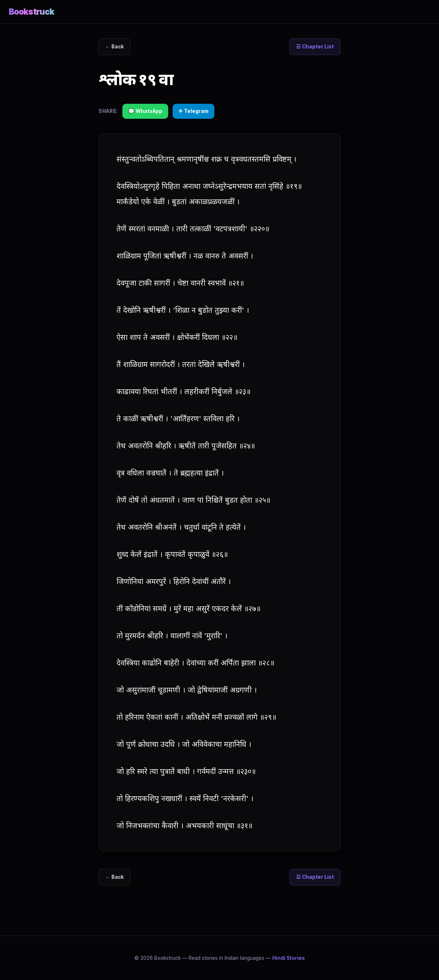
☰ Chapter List (314, 47)
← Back (115, 47)
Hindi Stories (288, 958)
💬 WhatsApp (145, 111)
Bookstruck (31, 11)
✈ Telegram (193, 111)
